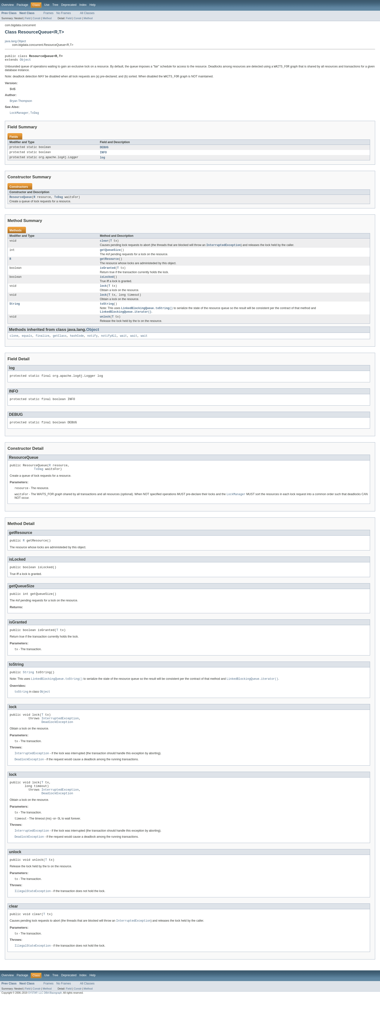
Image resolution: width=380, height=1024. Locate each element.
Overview (7, 5)
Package (22, 5)
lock (103, 292)
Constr (36, 18)
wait (123, 345)
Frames (48, 13)
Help (92, 5)
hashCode (77, 345)
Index (83, 5)
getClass (60, 345)
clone (14, 345)
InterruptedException (60, 737)
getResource (109, 264)
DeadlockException (57, 741)
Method (47, 18)
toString (107, 311)
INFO (103, 155)
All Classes (87, 13)
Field (28, 18)
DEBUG (104, 150)
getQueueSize (110, 254)
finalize (42, 345)
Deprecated (69, 5)
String (14, 311)
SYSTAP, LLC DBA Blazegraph (45, 1019)
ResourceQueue (20, 200)
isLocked (107, 283)
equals (27, 345)
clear (104, 244)
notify (92, 345)
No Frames (63, 13)
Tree (55, 5)
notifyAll (109, 345)
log (102, 160)
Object (25, 61)
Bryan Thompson (21, 103)
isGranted (107, 273)
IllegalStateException (33, 916)
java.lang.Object (15, 41)
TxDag (58, 200)
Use (46, 5)
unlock (105, 325)
